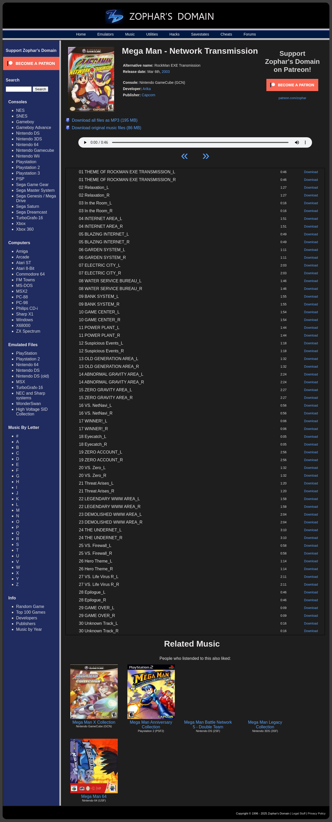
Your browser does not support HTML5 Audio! (195, 141)
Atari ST (23, 263)
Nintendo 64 (27, 144)
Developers (26, 618)
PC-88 (22, 297)
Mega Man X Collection (93, 722)
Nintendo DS (28, 133)
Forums (250, 34)
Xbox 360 (25, 229)
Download (311, 172)
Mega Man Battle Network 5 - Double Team (208, 724)
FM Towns (25, 280)
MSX (20, 382)
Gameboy (25, 122)
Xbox (20, 223)
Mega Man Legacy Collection (265, 724)
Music (130, 34)
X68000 (23, 325)
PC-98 (22, 302)
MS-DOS (24, 285)
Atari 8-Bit (25, 268)
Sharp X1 (24, 314)
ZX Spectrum (28, 331)
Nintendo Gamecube (35, 150)
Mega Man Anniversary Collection (151, 724)
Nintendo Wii (28, 156)
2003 (166, 72)
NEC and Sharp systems (30, 395)
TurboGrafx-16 (29, 218)
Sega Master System (35, 190)
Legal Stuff (298, 813)
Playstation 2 (28, 167)
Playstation (26, 162)
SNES (21, 116)
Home (81, 34)
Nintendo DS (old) (32, 376)
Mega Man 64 (94, 796)
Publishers (26, 623)
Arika (146, 89)
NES (20, 110)
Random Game (30, 606)
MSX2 (21, 291)
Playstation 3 (28, 173)
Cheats (226, 34)
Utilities (152, 34)
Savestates (200, 34)
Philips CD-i (27, 308)
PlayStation (26, 353)
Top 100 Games (30, 612)
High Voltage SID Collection (32, 411)
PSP (20, 179)
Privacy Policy (317, 813)
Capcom (148, 95)
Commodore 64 (30, 274)
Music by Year (29, 629)
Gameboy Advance (33, 127)
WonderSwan (28, 403)
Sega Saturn (27, 206)
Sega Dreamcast (31, 212)
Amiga (22, 251)
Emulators (105, 34)
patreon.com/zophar (292, 98)
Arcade (22, 257)
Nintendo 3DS (29, 139)
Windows (24, 320)
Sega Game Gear (32, 184)
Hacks (174, 34)
